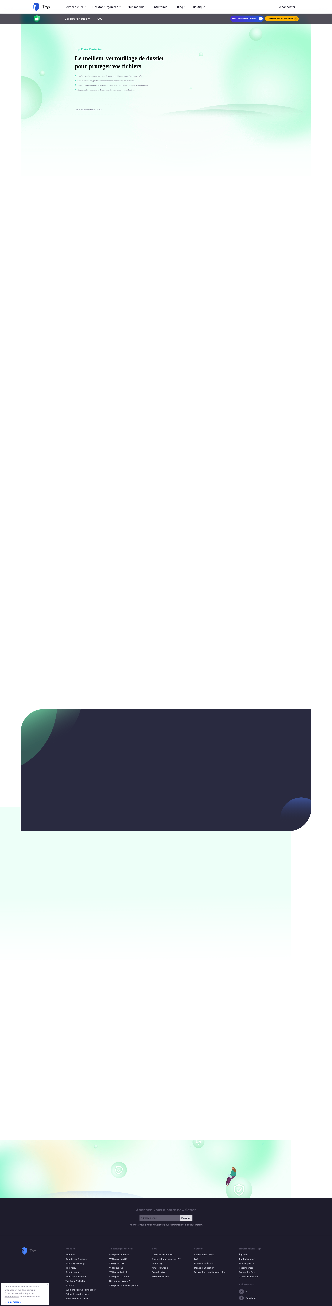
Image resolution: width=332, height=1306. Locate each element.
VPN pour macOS (118, 1259)
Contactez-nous (247, 1259)
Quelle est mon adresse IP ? (166, 1259)
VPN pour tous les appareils (123, 1285)
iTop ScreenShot (73, 1272)
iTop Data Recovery (75, 1276)
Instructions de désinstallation (209, 1272)
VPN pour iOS (116, 1267)
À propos (244, 1254)
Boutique (199, 7)
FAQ (99, 18)
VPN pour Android (118, 1272)
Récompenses (246, 1267)
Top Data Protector (75, 1281)
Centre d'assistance (204, 1254)
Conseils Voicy (159, 1272)
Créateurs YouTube (248, 1276)
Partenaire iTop (247, 1272)
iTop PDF (70, 1285)
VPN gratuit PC (117, 1263)
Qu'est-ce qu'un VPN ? (163, 1254)
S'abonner (186, 1218)
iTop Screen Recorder (76, 1259)
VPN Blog (157, 1263)
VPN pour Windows (119, 1254)
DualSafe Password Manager (80, 1289)
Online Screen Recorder (77, 1294)
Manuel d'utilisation (204, 1263)
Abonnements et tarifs (76, 1298)
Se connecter (286, 7)
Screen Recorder (160, 1276)
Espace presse (246, 1263)
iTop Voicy (70, 1267)
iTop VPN (70, 1254)
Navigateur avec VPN (120, 1281)
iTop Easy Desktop (75, 1263)
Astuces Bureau (160, 1267)
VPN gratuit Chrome (119, 1276)
